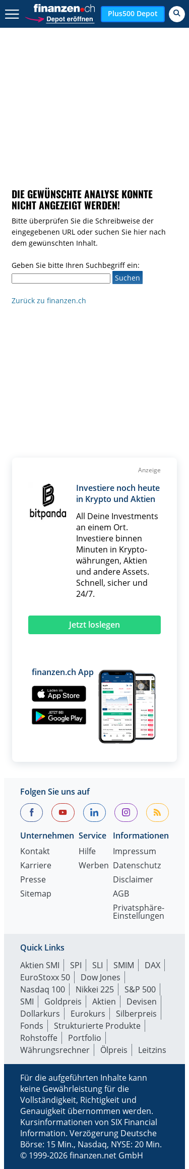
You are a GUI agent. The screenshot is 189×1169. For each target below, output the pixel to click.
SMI (27, 1001)
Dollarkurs (40, 1013)
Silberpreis (136, 1013)
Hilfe (87, 852)
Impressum (134, 852)
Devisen (142, 1001)
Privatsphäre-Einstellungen (138, 912)
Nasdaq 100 (42, 989)
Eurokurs (88, 1013)
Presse (33, 880)
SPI (76, 965)
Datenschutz (137, 866)
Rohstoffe (38, 1037)
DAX (152, 965)
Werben (94, 866)
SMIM (123, 965)
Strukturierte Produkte (97, 1025)
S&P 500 (140, 989)
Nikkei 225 (95, 989)
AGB (121, 894)
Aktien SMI (39, 965)
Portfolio (84, 1037)
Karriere (35, 866)
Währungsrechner (55, 1049)
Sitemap (35, 894)
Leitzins (152, 1049)
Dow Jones (100, 977)
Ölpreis (114, 1049)
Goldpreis (63, 1001)
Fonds (31, 1025)
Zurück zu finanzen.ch (49, 300)
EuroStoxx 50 (45, 977)
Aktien (104, 1001)
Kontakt (35, 852)
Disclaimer (133, 880)
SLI (97, 965)
